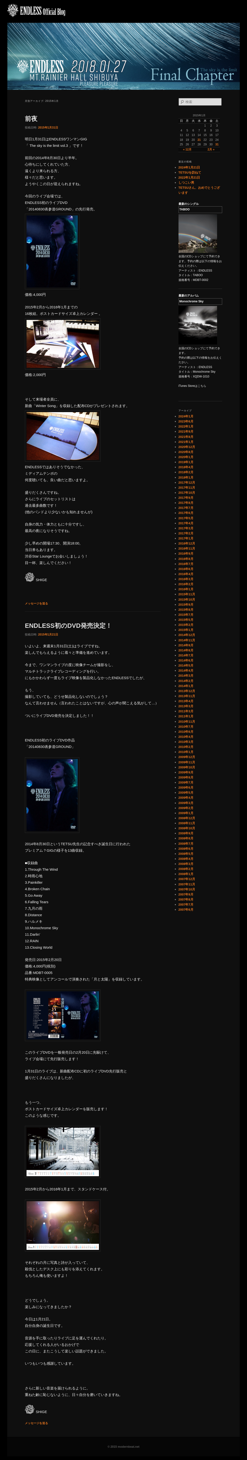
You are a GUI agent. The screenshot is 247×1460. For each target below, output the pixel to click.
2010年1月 (185, 752)
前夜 (31, 118)
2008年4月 (185, 859)
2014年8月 (185, 650)
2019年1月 (185, 462)
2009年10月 (186, 767)
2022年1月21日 (189, 177)
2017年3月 (185, 528)
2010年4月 (185, 737)
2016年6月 (185, 569)
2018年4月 (185, 467)
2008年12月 (186, 818)
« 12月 (187, 149)
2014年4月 (185, 670)
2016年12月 (186, 543)
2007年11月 (186, 884)
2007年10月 (186, 889)
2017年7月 (185, 508)
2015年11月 (186, 594)
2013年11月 (186, 696)
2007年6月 (185, 909)
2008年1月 (185, 874)
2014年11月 (186, 640)
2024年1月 (185, 416)
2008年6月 (185, 848)
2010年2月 (185, 747)
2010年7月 (185, 726)
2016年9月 (185, 553)
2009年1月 (185, 813)
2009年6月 (185, 787)
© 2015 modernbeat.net (123, 1446)
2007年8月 (185, 899)
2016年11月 (186, 548)
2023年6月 (185, 421)
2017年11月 (186, 487)
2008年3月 (185, 864)
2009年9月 (185, 772)
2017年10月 (186, 492)
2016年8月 (185, 559)
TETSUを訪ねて (189, 172)
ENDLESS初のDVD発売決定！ (68, 625)
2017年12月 (186, 482)
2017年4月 (185, 523)
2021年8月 (185, 437)
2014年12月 (186, 635)
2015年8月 (185, 609)
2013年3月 (185, 706)
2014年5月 (185, 665)
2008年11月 (186, 823)
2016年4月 (185, 574)
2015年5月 (185, 620)
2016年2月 (185, 584)
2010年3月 (185, 742)
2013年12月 (186, 691)
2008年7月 (185, 843)
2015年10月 (186, 599)
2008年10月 (186, 828)
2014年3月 (185, 675)
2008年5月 (185, 854)
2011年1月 (185, 716)
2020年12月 (186, 447)
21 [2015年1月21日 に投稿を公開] (199, 140)
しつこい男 (186, 182)
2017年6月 (185, 513)
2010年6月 (185, 731)
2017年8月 (185, 503)
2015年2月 (185, 625)
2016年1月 (185, 589)
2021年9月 (185, 431)
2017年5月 (185, 518)
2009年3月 (185, 803)
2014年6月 (185, 660)
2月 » (210, 149)
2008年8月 (185, 838)
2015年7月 (185, 614)
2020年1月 (185, 457)
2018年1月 (185, 477)
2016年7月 (185, 564)
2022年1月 (185, 426)
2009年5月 (185, 792)
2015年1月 (185, 630)
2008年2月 (185, 869)
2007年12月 (186, 879)
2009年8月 (185, 777)
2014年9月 (185, 645)
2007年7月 (185, 904)
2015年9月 (185, 604)
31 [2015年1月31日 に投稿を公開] (217, 144)
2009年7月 (185, 782)
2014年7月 (185, 655)
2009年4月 (185, 797)
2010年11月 (186, 721)
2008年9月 (185, 833)
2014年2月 (185, 681)
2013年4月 (185, 701)
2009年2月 (185, 808)
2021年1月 (185, 442)
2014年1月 (185, 686)
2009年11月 (186, 762)
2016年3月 (185, 579)
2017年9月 (185, 498)
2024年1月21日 (189, 167)
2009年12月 (186, 757)
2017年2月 (185, 533)
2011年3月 (185, 711)
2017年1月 (185, 538)
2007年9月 (185, 894)
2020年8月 (185, 452)
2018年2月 (185, 472)
